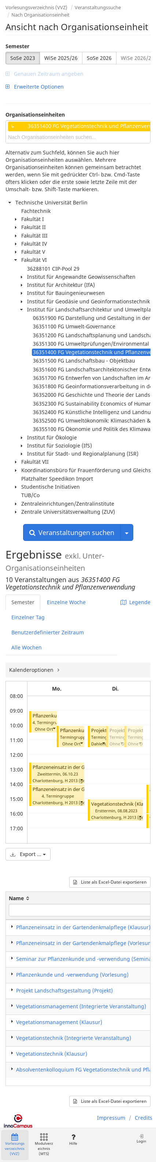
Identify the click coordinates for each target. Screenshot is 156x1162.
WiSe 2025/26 (61, 57)
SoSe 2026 (99, 57)
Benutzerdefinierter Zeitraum (47, 632)
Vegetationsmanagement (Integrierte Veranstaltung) (81, 1006)
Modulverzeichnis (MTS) (44, 1145)
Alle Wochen (26, 647)
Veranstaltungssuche (98, 7)
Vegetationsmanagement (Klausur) (59, 1022)
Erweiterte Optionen (34, 86)
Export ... (28, 854)
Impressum (111, 1117)
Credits (143, 1117)
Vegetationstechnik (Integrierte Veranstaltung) (73, 1037)
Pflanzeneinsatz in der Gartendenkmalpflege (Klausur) (83, 927)
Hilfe (73, 1140)
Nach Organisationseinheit (40, 14)
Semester (17, 46)
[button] (54, 728)
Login (141, 1139)
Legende (135, 602)
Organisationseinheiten (35, 114)
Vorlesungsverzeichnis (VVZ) (36, 7)
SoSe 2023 (22, 57)
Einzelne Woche (66, 602)
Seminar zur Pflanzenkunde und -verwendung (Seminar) (86, 958)
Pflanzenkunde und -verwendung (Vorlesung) (72, 974)
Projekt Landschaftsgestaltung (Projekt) (64, 990)
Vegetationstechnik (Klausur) (123, 804)
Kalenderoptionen (32, 669)
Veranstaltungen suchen (71, 532)
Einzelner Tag (28, 617)
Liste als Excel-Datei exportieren (109, 882)
